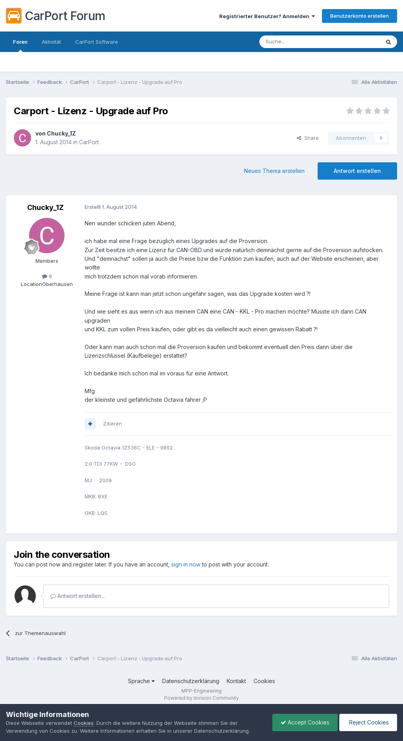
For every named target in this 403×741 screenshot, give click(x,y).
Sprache (141, 681)
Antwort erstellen (357, 170)
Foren (20, 45)
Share (308, 138)
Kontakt (236, 681)
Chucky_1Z (61, 133)
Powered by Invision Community (201, 698)
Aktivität (51, 42)
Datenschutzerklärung (190, 681)
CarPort (89, 142)
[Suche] (299, 41)
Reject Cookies (368, 722)
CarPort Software (96, 42)
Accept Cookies (305, 722)
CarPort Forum (55, 16)
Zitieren (112, 423)
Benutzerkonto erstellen (359, 16)
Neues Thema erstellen (274, 170)
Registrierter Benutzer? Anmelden (267, 16)
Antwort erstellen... (77, 595)
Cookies (264, 681)
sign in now (185, 564)
